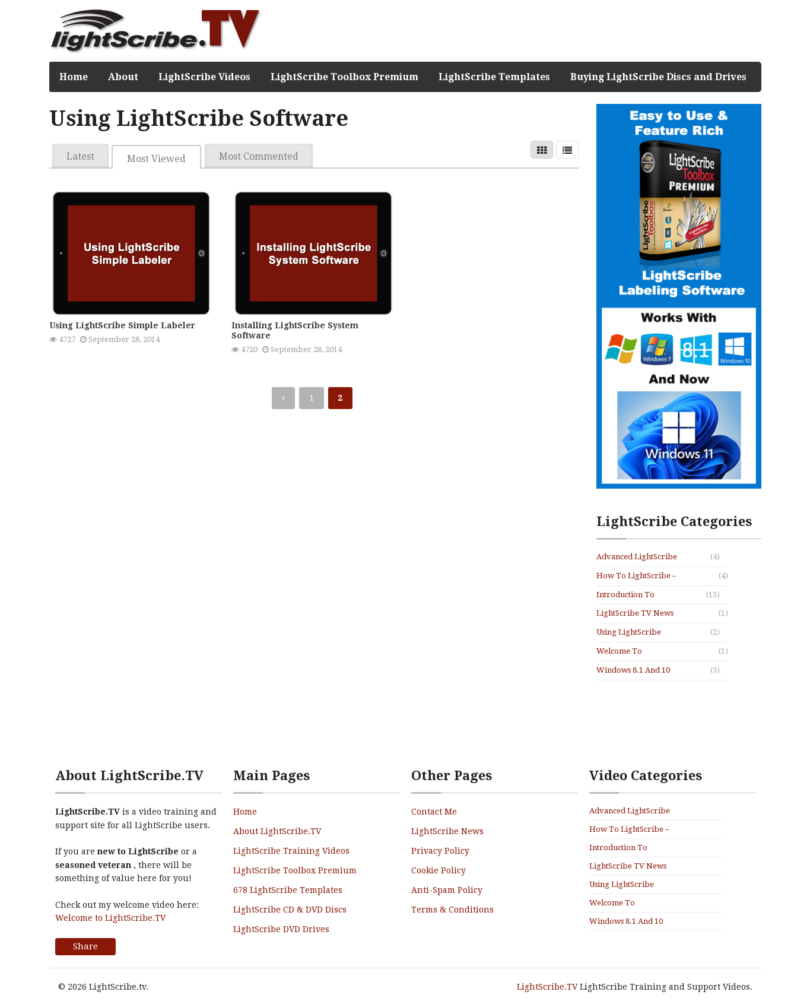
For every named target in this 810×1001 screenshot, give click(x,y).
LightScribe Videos (204, 77)
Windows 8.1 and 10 (633, 670)
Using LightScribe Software (628, 633)
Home (73, 77)
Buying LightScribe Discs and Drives (658, 77)
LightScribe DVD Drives (281, 929)
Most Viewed (156, 158)
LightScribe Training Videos (291, 851)
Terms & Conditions (452, 909)
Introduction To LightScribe (625, 595)
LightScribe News (447, 831)
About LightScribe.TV (277, 831)
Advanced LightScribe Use (636, 557)
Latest (80, 156)
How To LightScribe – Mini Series (636, 576)
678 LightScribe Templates (287, 890)
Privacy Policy (440, 851)
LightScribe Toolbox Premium (344, 77)
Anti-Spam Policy (446, 890)
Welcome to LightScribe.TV (110, 918)
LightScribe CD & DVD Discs (290, 909)
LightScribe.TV (547, 987)
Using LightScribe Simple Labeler (122, 325)
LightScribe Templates (494, 77)
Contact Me (434, 811)
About (123, 77)
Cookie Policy (438, 870)
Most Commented (258, 156)
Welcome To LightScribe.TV (624, 652)
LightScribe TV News (635, 613)
